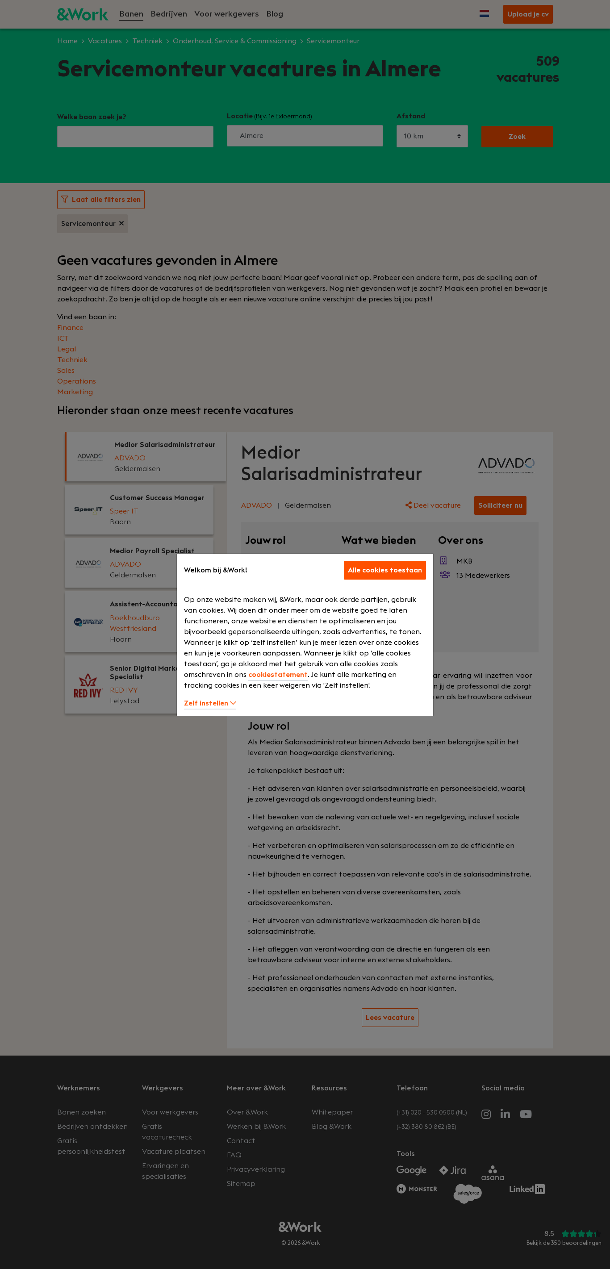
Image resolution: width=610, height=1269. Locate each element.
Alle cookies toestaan (385, 570)
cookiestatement (278, 674)
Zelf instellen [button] (210, 703)
